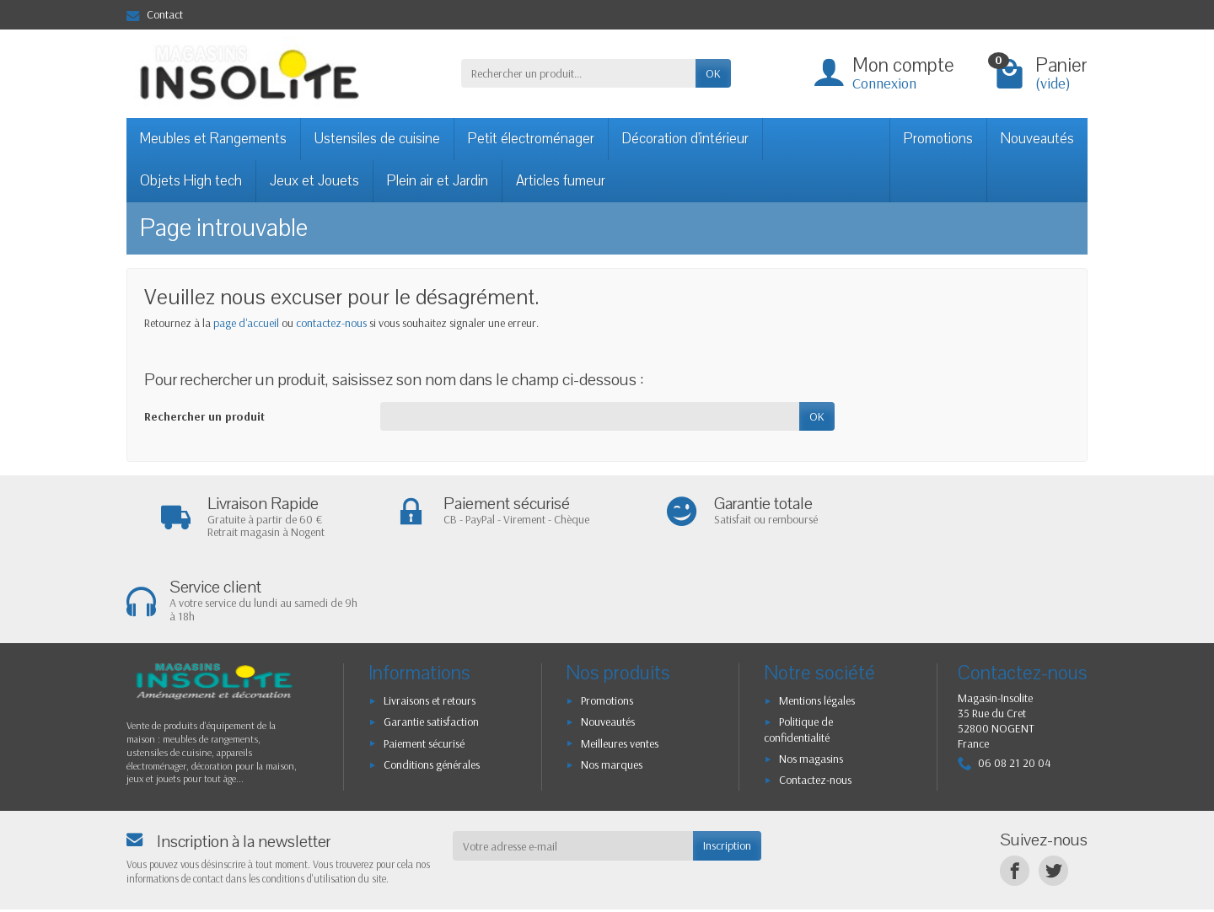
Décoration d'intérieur (685, 138)
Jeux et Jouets (314, 180)
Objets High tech (191, 180)
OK (713, 73)
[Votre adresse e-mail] (573, 762)
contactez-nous (331, 322)
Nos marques (611, 681)
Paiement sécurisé (424, 660)
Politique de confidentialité (798, 647)
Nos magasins (811, 675)
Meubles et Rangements (213, 138)
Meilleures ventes (619, 660)
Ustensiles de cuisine (377, 138)
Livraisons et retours (429, 617)
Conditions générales (432, 681)
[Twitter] (1053, 787)
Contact (154, 14)
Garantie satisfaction (431, 638)
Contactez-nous (815, 697)
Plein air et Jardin (437, 180)
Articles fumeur (560, 180)
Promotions (938, 138)
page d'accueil (246, 322)
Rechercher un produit (204, 416)
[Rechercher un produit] (578, 73)
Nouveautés (1037, 138)
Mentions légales (817, 617)
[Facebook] (1014, 787)
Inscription (727, 762)
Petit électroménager (531, 138)
